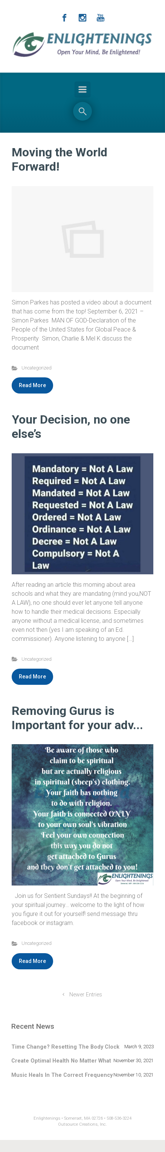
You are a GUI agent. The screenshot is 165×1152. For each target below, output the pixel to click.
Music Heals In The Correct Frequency (62, 1075)
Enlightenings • (49, 1118)
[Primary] (82, 89)
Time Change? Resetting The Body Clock (65, 1047)
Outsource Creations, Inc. (82, 1124)
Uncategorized (36, 368)
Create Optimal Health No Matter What (61, 1061)
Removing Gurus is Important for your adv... (77, 718)
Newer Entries (85, 995)
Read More (32, 385)
